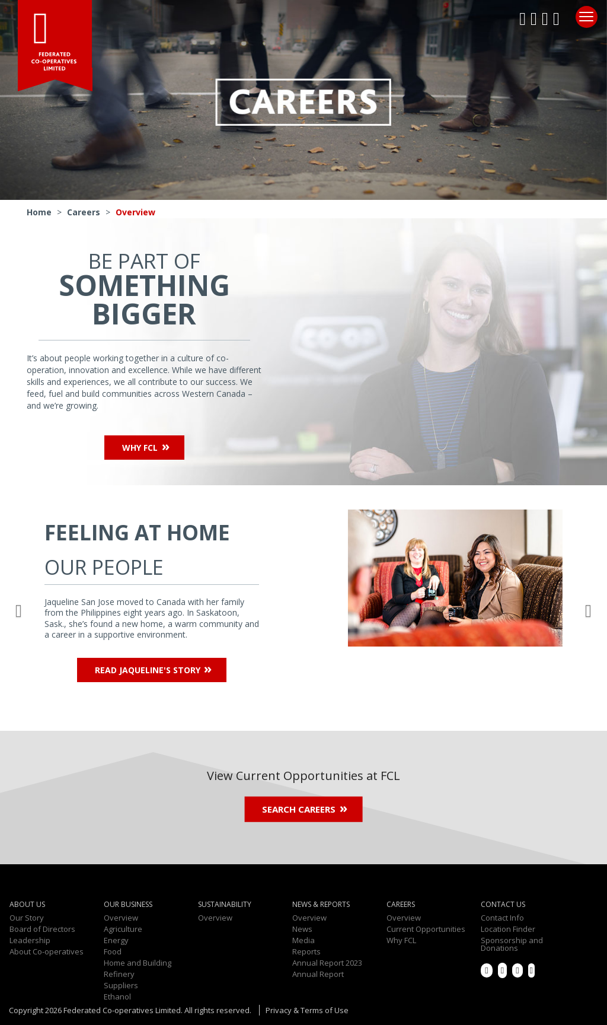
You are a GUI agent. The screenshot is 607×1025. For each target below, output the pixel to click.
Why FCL (140, 447)
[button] (21, 607)
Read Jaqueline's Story (147, 670)
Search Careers (299, 809)
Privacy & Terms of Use (307, 1010)
